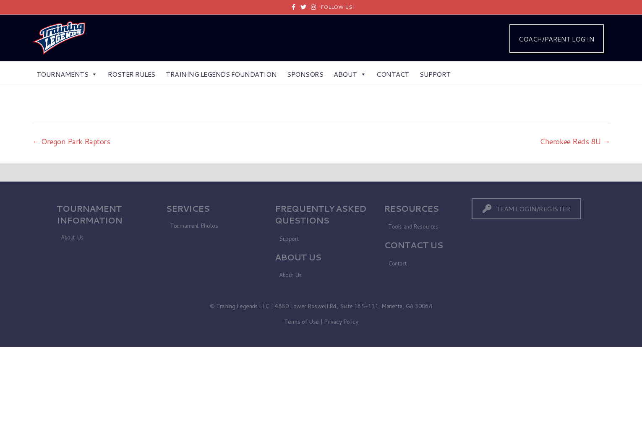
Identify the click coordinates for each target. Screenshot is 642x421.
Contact (392, 74)
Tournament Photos (194, 225)
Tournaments (67, 74)
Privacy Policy (341, 321)
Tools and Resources (413, 226)
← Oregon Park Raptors (71, 141)
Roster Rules (131, 74)
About (350, 74)
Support (435, 74)
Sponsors (305, 74)
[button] (527, 208)
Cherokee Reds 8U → (575, 141)
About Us (72, 237)
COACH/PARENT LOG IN (556, 39)
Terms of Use (301, 321)
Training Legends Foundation (221, 74)
